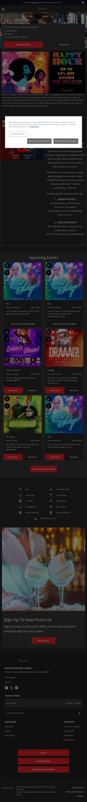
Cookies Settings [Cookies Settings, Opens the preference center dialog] (17, 134)
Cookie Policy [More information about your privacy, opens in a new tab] (34, 127)
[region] (43, 132)
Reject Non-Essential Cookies (39, 141)
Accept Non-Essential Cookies (66, 141)
